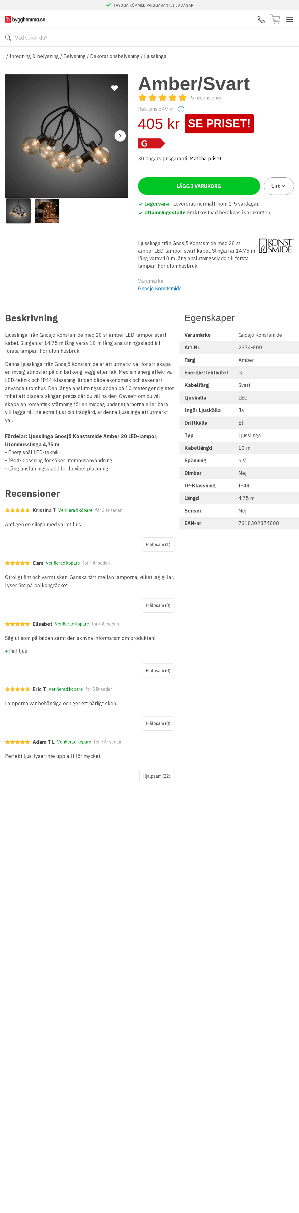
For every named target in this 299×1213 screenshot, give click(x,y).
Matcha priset (205, 158)
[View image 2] (47, 210)
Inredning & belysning (34, 56)
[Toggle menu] (289, 19)
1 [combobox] (278, 186)
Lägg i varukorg (199, 186)
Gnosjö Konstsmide (160, 288)
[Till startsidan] (25, 19)
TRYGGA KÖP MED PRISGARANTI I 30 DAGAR (154, 5)
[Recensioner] (180, 97)
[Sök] (8, 38)
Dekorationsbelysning (115, 56)
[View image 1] (18, 210)
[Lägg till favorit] (114, 88)
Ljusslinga (155, 56)
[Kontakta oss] (261, 19)
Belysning (74, 56)
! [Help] (180, 109)
